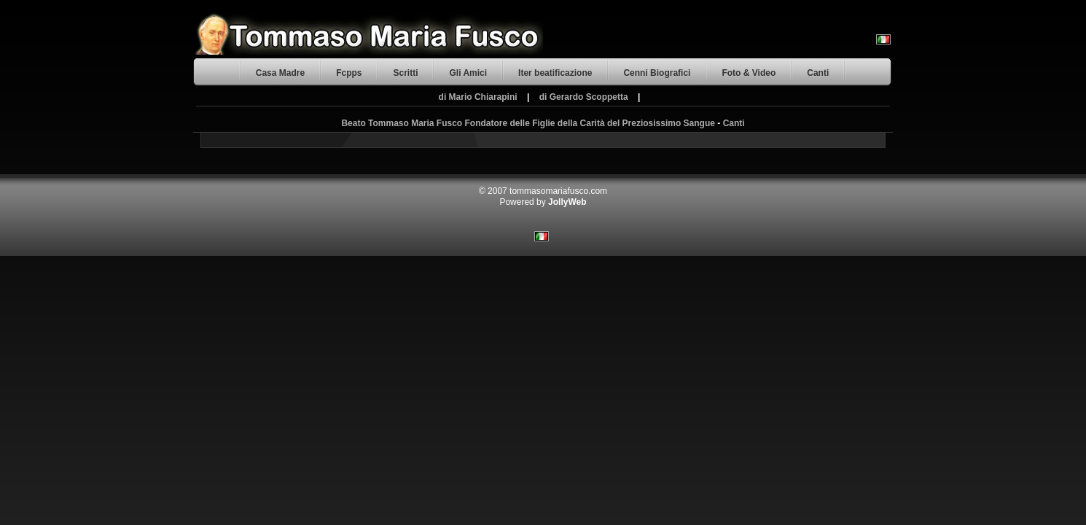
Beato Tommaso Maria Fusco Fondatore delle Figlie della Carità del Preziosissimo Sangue (528, 123)
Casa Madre (280, 73)
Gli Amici (468, 73)
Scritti (405, 73)
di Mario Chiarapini (478, 97)
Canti (818, 73)
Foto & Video (749, 73)
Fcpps (349, 73)
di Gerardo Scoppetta (583, 97)
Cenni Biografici (656, 73)
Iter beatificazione (555, 73)
